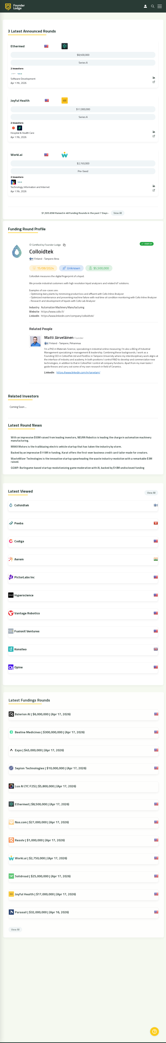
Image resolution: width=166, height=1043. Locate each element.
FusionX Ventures (30, 631)
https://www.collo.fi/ (52, 312)
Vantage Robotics (30, 613)
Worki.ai (16, 154)
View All (117, 213)
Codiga (23, 541)
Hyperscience (27, 595)
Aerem (22, 559)
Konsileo (24, 649)
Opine (22, 667)
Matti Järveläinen (59, 337)
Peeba (22, 523)
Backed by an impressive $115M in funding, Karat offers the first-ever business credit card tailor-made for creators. (79, 453)
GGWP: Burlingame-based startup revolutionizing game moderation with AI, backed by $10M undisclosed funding (77, 468)
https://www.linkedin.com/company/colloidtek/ (67, 316)
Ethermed (18, 46)
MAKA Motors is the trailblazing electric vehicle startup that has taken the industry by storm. (66, 447)
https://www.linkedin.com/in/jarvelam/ (78, 372)
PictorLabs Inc (28, 577)
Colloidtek (41, 251)
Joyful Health (20, 100)
